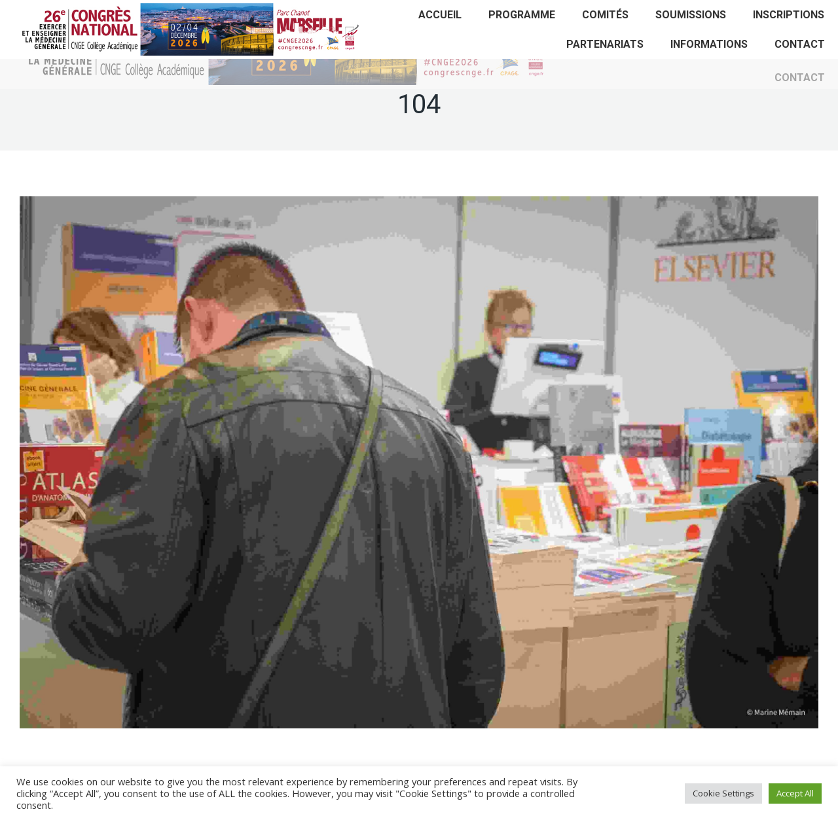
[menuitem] (440, 14)
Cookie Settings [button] (723, 793)
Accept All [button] (795, 793)
